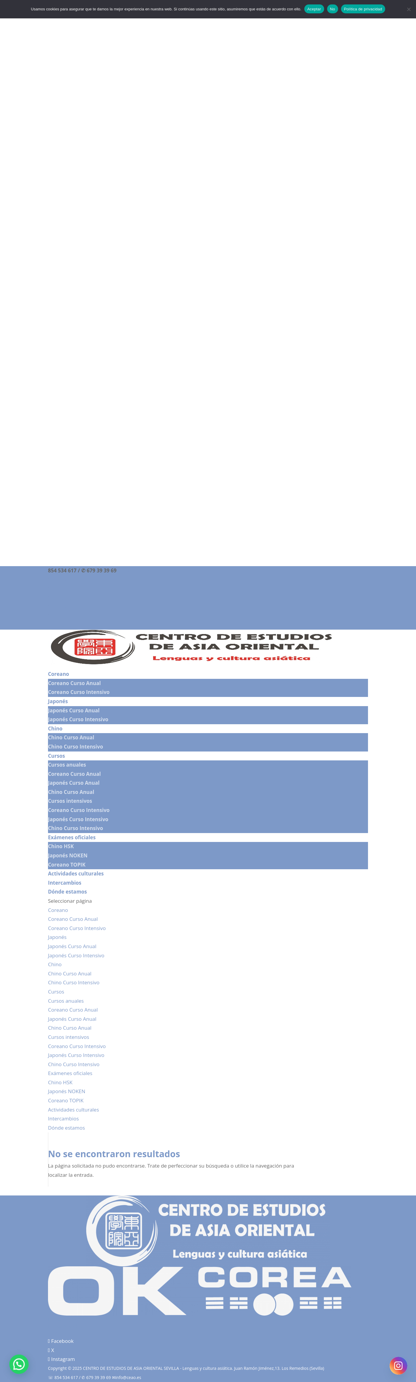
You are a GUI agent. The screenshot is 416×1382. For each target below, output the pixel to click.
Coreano (58, 674)
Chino (55, 728)
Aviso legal (58, 1333)
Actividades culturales (76, 873)
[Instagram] (398, 1366)
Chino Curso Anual (71, 737)
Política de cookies (66, 1326)
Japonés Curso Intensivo (78, 719)
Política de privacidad (68, 1319)
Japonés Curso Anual (74, 710)
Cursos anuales (67, 764)
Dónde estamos (67, 891)
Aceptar (314, 9)
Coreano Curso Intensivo (79, 692)
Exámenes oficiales (72, 837)
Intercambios (64, 882)
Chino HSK (61, 846)
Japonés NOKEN (67, 855)
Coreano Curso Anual (74, 683)
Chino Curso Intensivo (75, 746)
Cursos (56, 755)
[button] (15, 1366)
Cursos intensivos (70, 800)
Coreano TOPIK (66, 864)
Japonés (58, 701)
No (332, 9)
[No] (409, 9)
